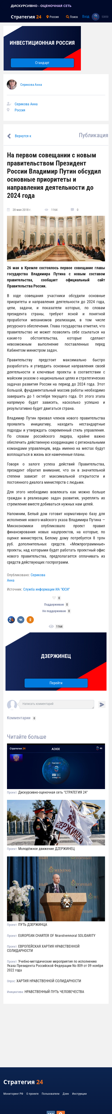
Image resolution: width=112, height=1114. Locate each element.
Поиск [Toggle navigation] (72, 17)
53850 (105, 16)
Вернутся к (23, 136)
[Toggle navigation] (5, 6)
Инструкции (79, 1093)
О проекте (32, 1093)
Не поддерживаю (54, 611)
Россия (20, 110)
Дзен (66, 1093)
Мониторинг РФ (13, 1093)
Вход (85, 16)
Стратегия (26, 17)
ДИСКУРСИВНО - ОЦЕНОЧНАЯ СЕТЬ (41, 5)
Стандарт (42, 63)
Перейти (56, 683)
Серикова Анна (31, 85)
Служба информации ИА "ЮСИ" (46, 589)
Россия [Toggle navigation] (52, 17)
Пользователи (50, 1093)
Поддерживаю (54, 604)
